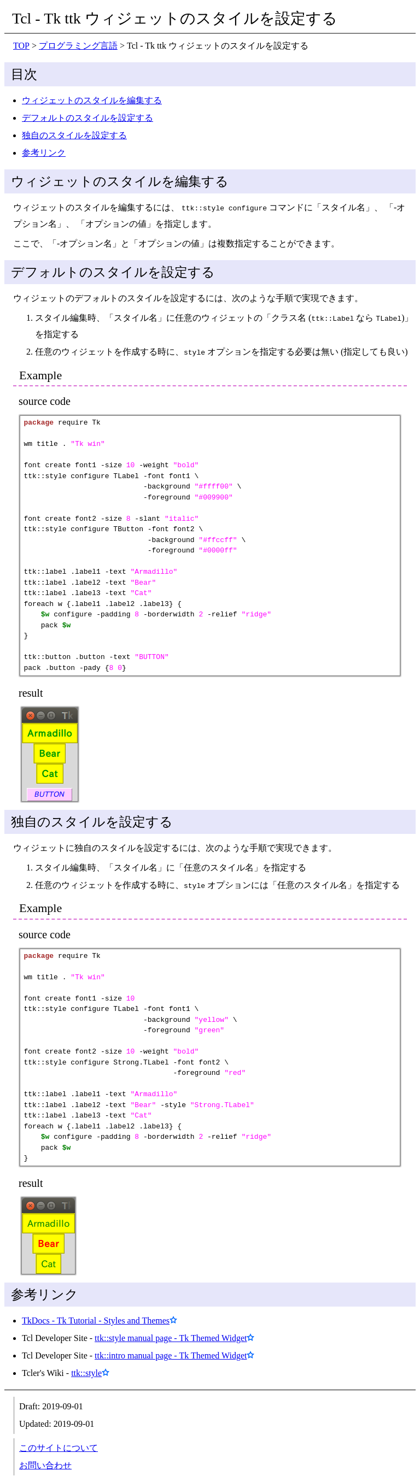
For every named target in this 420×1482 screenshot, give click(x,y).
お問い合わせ (45, 1461)
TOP (21, 45)
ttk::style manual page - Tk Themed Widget (171, 1333)
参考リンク (44, 152)
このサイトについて (58, 1443)
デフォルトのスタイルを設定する (87, 117)
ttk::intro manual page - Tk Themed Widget (171, 1351)
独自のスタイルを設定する (74, 135)
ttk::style (86, 1368)
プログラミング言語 (78, 45)
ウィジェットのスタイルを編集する (92, 100)
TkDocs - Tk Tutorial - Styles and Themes (96, 1316)
